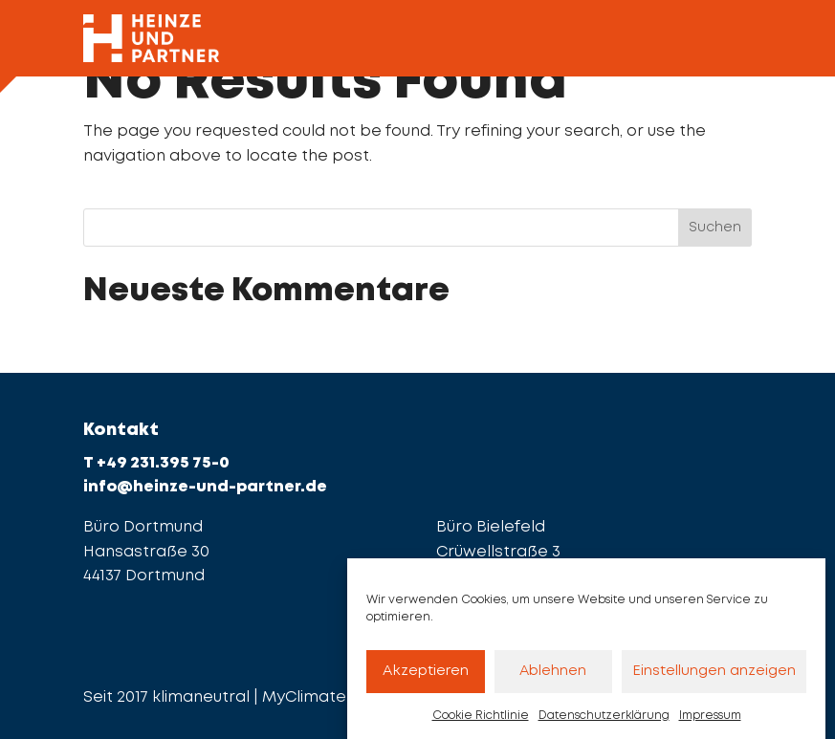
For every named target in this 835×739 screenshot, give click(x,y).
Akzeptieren (426, 678)
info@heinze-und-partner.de (205, 487)
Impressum (710, 723)
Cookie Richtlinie (480, 723)
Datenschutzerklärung (604, 723)
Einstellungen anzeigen (714, 678)
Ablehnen (552, 678)
